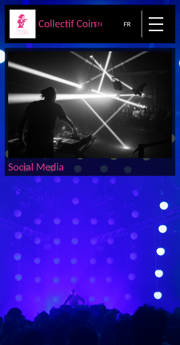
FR (127, 24)
